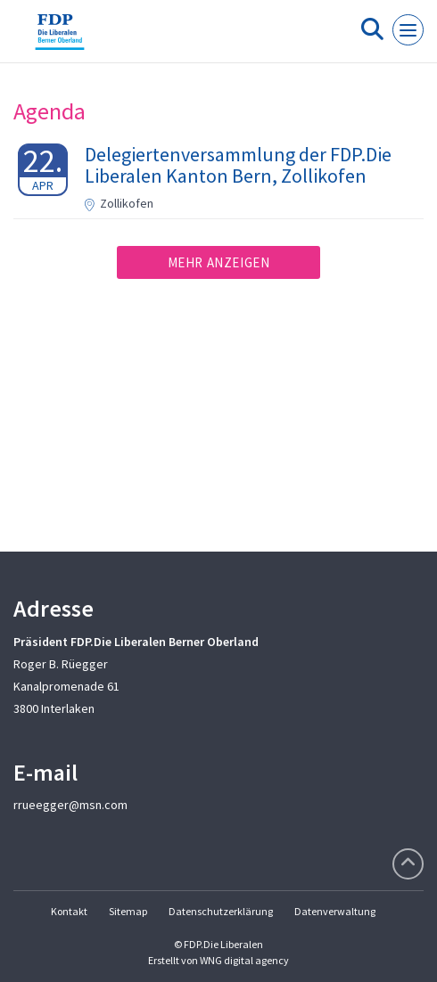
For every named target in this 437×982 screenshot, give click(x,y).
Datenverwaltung (334, 911)
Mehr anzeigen (219, 262)
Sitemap (128, 911)
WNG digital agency (244, 960)
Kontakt (69, 911)
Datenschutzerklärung (221, 911)
